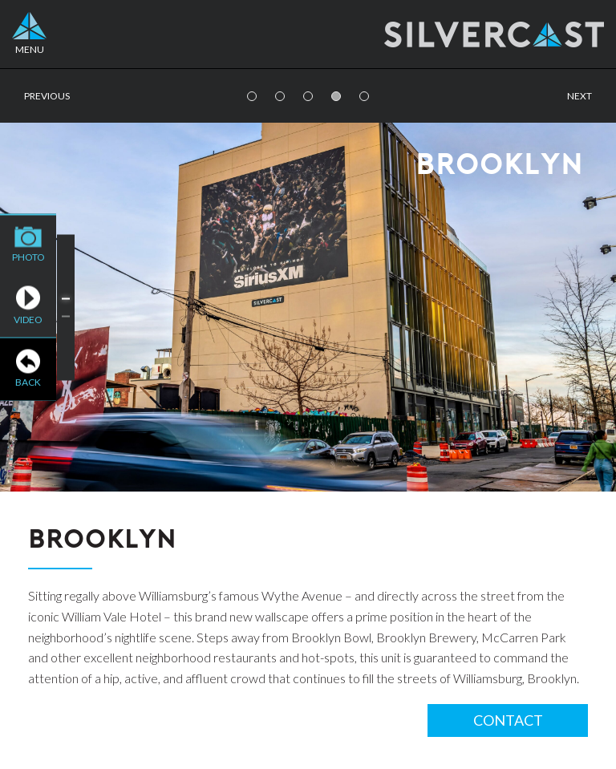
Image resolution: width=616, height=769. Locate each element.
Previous (47, 96)
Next (579, 96)
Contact (508, 720)
